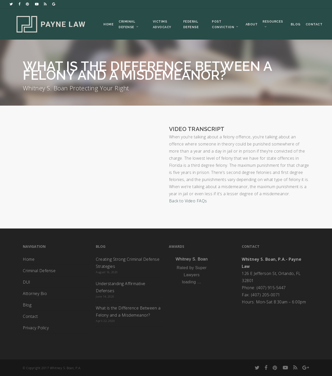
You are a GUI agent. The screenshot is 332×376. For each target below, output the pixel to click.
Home (28, 259)
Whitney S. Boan (192, 259)
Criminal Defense (39, 270)
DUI (26, 282)
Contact (30, 316)
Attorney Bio (35, 293)
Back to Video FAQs (188, 201)
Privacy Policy (36, 328)
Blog (27, 305)
